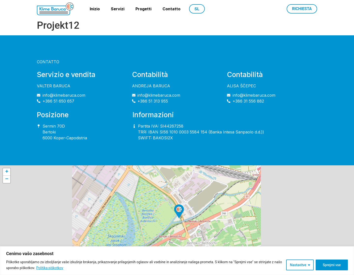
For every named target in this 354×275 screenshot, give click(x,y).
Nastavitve (298, 265)
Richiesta (302, 8)
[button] (179, 211)
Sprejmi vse (332, 265)
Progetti (143, 8)
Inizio (95, 8)
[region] (177, 260)
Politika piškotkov (49, 268)
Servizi (117, 8)
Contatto (171, 8)
